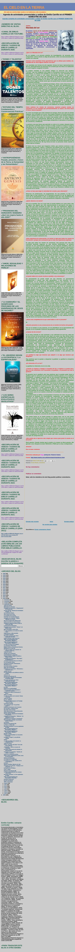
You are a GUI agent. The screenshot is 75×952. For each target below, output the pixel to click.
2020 (4, 582)
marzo (6, 790)
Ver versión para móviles (49, 524)
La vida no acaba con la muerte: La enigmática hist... (12, 741)
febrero (6, 792)
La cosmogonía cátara (9, 662)
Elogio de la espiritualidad (10, 688)
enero (5, 793)
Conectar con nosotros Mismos (11, 616)
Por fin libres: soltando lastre (11, 708)
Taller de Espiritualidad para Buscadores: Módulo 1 (10, 729)
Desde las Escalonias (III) (10, 770)
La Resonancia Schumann (10, 625)
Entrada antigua (69, 521)
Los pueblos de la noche (10, 615)
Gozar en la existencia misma (11, 754)
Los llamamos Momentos (10, 645)
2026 (4, 573)
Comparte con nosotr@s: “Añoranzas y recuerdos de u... (13, 669)
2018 (4, 586)
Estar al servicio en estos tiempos (12, 622)
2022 (4, 579)
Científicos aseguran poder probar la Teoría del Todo (13, 624)
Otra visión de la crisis (9, 614)
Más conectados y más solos (11, 629)
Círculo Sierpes (34, 462)
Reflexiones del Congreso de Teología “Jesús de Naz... (13, 701)
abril (5, 789)
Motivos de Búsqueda (9, 758)
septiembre (7, 604)
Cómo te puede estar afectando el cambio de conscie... (12, 690)
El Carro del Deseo (8, 780)
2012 (4, 595)
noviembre (7, 601)
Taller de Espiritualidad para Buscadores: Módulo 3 (10, 640)
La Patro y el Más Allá (9, 725)
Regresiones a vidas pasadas (11, 633)
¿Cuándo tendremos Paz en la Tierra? (13, 660)
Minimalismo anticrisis (9, 606)
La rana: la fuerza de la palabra (11, 644)
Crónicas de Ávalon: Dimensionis (12, 663)
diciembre (7, 599)
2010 (4, 598)
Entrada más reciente (32, 521)
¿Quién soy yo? (8, 671)
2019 (4, 584)
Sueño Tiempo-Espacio (9, 712)
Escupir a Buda (7, 733)
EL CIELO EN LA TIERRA (24, 7)
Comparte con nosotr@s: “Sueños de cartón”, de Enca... (13, 752)
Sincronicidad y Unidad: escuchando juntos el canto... (13, 720)
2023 (4, 578)
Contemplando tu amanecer (10, 654)
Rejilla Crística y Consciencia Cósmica (13, 647)
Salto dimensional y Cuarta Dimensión (13, 711)
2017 (4, 587)
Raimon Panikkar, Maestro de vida (12, 764)
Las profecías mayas (9, 612)
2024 (4, 576)
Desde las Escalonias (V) (10, 676)
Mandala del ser (8, 664)
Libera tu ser (7, 674)
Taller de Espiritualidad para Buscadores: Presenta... (10, 777)
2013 (4, 593)
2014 (4, 592)
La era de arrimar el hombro (10, 666)
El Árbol (6, 763)
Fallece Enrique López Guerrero (11, 638)
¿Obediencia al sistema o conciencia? (13, 718)
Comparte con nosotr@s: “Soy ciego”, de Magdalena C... (13, 659)
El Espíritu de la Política (10, 768)
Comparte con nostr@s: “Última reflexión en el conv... (11, 619)
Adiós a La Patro (8, 694)
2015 (4, 590)
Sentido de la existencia (10, 653)
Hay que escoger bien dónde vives (12, 620)
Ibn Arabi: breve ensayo (9, 709)
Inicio (51, 521)
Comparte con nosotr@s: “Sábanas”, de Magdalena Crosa (13, 717)
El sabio (6, 687)
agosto (6, 783)
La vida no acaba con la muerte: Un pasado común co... (12, 650)
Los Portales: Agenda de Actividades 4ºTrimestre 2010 (13, 678)
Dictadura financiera (9, 779)
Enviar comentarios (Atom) (43, 529)
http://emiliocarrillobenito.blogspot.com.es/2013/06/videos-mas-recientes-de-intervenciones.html (12, 535)
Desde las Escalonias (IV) (10, 723)
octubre (6, 602)
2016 (4, 589)
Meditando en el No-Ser (9, 648)
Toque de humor (8, 605)
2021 (4, 581)
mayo (5, 787)
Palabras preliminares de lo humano (12, 707)
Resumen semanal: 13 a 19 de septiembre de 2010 (11, 680)
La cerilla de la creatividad (10, 759)
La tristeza (6, 722)
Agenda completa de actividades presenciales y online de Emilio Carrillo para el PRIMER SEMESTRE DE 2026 (37, 19)
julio (5, 784)
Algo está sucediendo (9, 667)
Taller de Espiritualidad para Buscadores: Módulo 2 (10, 683)
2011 (4, 596)
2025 (4, 575)
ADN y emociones (8, 781)
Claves (5, 739)
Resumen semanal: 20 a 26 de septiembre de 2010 (11, 636)
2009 (4, 795)
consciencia (42, 462)
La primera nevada (8, 703)
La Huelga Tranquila (9, 634)
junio (5, 786)
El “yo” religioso (8, 699)
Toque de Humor (8, 698)
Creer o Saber (7, 769)
